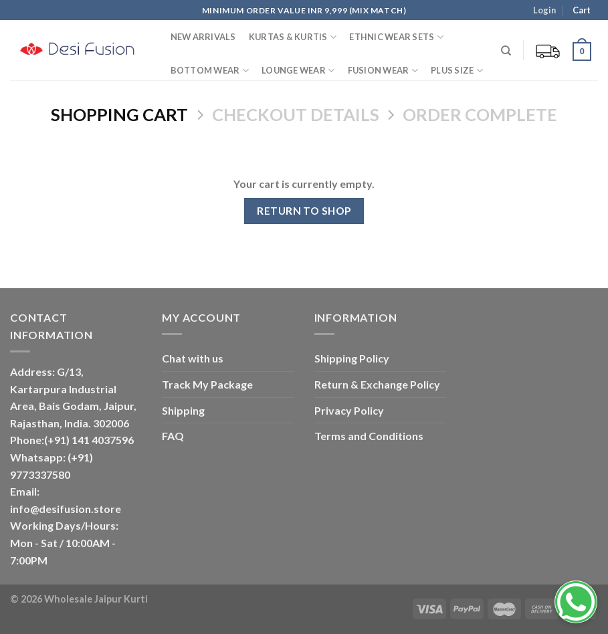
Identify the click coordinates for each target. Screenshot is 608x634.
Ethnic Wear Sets (396, 37)
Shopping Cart (119, 114)
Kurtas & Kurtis (292, 37)
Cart (581, 10)
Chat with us (192, 358)
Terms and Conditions (368, 435)
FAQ (173, 435)
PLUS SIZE (457, 70)
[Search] (506, 51)
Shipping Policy (351, 358)
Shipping (183, 410)
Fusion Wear (383, 70)
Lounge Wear (298, 70)
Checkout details (295, 114)
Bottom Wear (210, 70)
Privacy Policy (349, 410)
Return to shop (304, 211)
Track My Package (207, 384)
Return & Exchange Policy (377, 384)
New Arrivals (203, 36)
